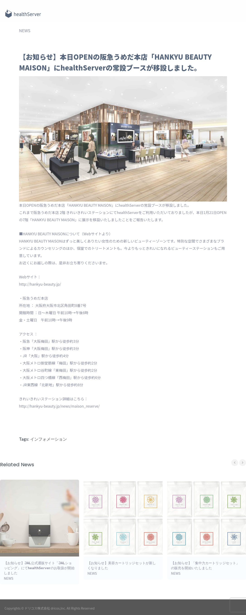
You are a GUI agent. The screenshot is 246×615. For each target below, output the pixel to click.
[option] (123, 529)
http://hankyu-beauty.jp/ (40, 284)
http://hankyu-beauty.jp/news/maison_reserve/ (59, 406)
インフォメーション (48, 439)
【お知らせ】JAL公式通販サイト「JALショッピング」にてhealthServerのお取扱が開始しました (39, 568)
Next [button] (242, 462)
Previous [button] (234, 462)
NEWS (24, 30)
